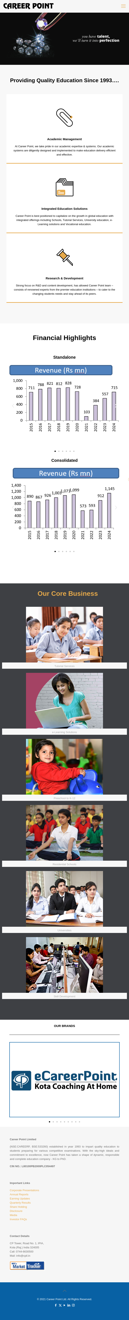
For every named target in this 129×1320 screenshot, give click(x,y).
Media (13, 1215)
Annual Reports (19, 1194)
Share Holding (18, 1206)
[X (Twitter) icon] (60, 1305)
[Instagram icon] (73, 1305)
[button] (13, 405)
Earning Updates (20, 1198)
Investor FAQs (18, 1219)
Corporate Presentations (24, 1190)
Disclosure (16, 1211)
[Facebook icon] (55, 1305)
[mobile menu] (123, 6)
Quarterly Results (20, 1202)
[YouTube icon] (64, 1305)
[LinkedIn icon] (69, 1305)
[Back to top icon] (64, 1290)
